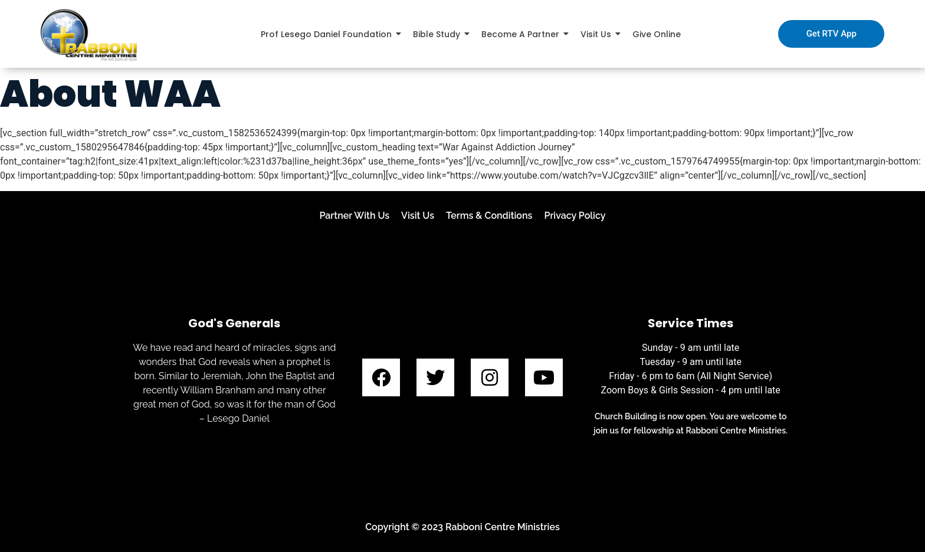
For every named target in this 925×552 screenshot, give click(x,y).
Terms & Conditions (489, 215)
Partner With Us (354, 215)
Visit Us (417, 215)
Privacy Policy (574, 215)
